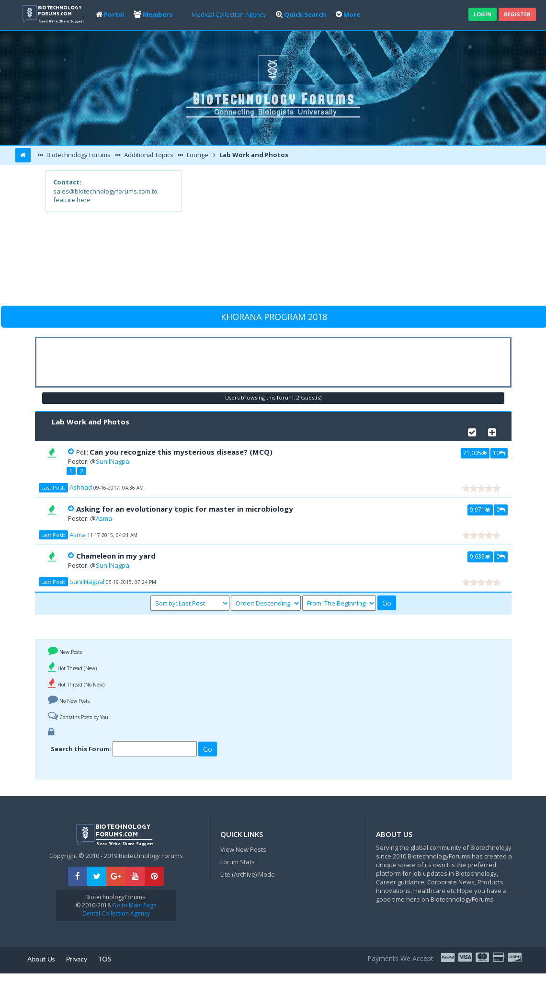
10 (499, 453)
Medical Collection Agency (229, 14)
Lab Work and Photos (253, 154)
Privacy (77, 959)
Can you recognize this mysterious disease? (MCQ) (181, 452)
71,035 (475, 453)
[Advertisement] (340, 237)
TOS (104, 959)
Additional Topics (148, 154)
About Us (41, 959)
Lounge (196, 154)
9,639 (480, 556)
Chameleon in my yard (116, 556)
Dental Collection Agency (116, 913)
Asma (104, 518)
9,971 (480, 509)
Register (517, 14)
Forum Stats (237, 862)
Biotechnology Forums (78, 154)
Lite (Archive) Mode (247, 874)
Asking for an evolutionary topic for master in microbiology (184, 509)
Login (482, 14)
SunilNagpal (113, 461)
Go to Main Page (134, 905)
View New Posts (243, 849)
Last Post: (53, 487)
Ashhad (80, 487)
